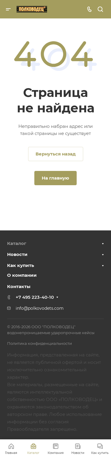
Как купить (20, 265)
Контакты (18, 286)
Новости (17, 254)
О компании (22, 275)
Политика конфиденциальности (39, 343)
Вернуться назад (56, 154)
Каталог (16, 243)
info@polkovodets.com (40, 308)
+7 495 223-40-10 (35, 297)
